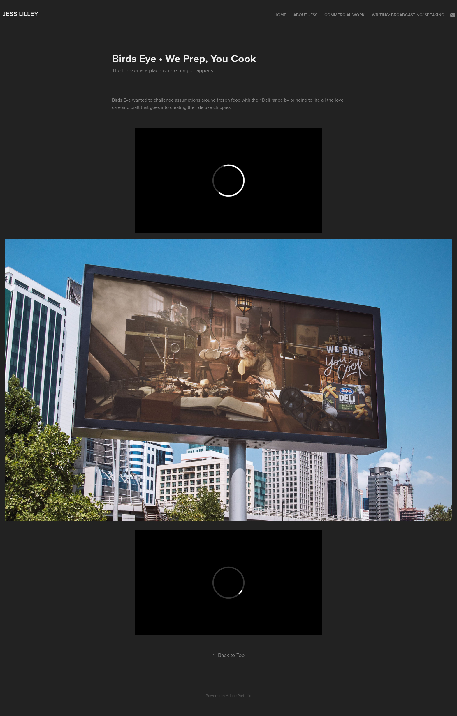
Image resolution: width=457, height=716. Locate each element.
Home (280, 15)
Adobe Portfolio (238, 695)
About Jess (305, 15)
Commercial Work (344, 15)
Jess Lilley (20, 13)
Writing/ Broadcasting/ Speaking (408, 15)
